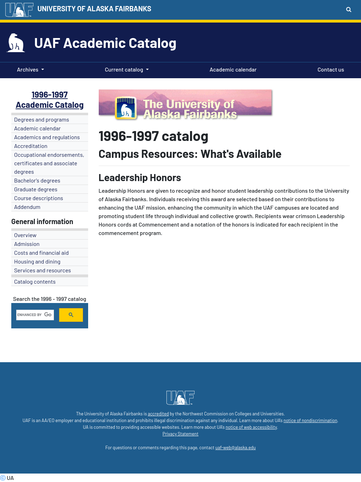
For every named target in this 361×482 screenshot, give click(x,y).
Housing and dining (37, 261)
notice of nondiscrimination (310, 420)
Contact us (329, 69)
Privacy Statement (180, 434)
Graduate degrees (35, 189)
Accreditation (30, 145)
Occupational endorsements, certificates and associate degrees (49, 163)
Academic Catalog (50, 104)
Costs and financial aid (41, 252)
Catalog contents (35, 281)
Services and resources (42, 270)
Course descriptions (38, 197)
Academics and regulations (47, 137)
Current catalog (124, 69)
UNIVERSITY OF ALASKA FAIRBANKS (94, 8)
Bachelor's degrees (37, 180)
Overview (25, 234)
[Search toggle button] (349, 9)
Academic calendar (232, 69)
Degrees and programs (41, 119)
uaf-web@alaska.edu (235, 447)
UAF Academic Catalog (105, 42)
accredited (158, 413)
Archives (27, 69)
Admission (26, 243)
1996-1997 (49, 94)
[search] (34, 315)
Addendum (27, 206)
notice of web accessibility (251, 427)
